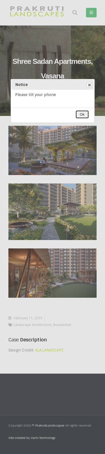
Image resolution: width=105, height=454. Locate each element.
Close (89, 85)
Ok (82, 114)
